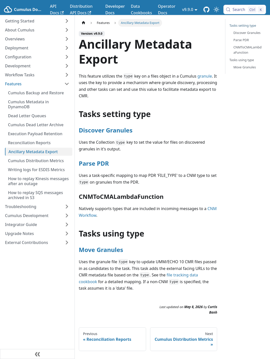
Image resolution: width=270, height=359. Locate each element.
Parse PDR (94, 163)
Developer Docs (115, 9)
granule (204, 76)
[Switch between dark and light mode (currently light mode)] (216, 9)
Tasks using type (241, 60)
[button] (37, 21)
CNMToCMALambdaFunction (247, 50)
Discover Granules (105, 130)
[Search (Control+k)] (244, 9)
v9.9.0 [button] (187, 9)
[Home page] (83, 23)
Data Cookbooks (141, 9)
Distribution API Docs (81, 9)
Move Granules (101, 249)
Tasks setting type (242, 25)
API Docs (57, 9)
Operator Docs (167, 9)
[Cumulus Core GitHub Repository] (206, 9)
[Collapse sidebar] (37, 354)
